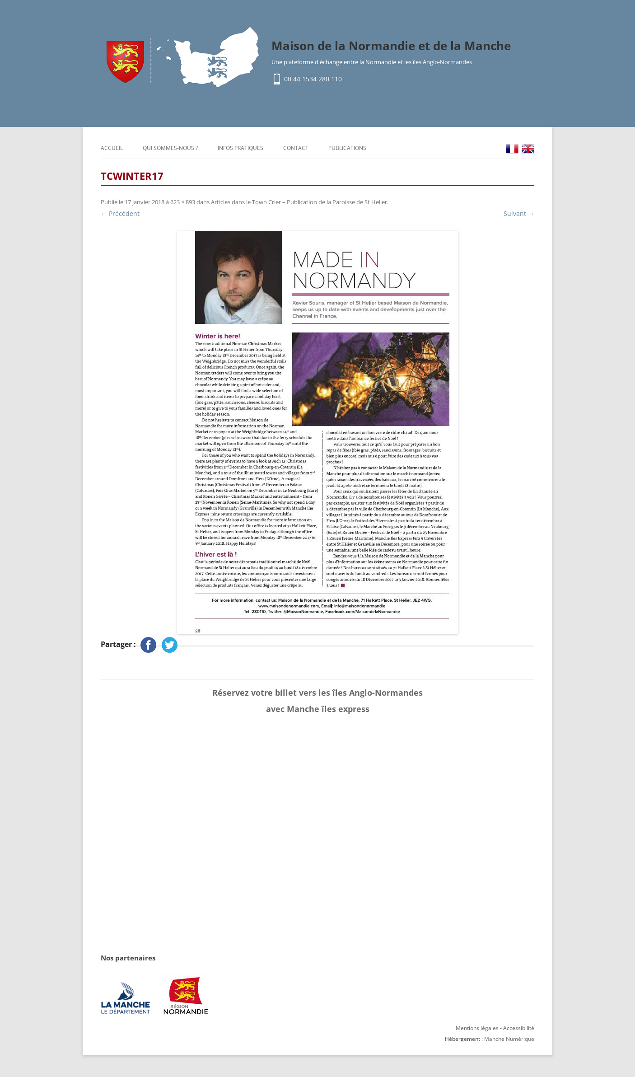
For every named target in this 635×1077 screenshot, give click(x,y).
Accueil (112, 148)
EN (528, 149)
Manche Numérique (509, 1039)
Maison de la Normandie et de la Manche (391, 45)
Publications (347, 148)
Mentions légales (477, 1028)
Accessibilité (518, 1028)
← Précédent (120, 213)
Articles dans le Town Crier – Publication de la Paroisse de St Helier (299, 202)
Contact (295, 148)
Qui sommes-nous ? (170, 148)
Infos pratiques (240, 148)
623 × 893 (182, 202)
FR (512, 149)
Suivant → (519, 213)
